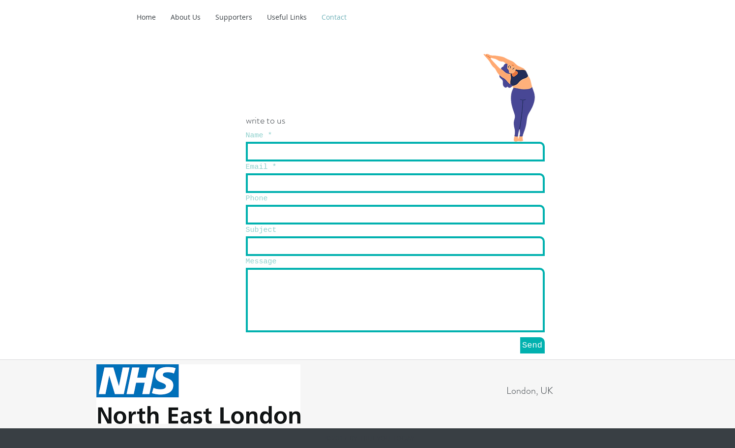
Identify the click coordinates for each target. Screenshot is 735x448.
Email (257, 167)
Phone (257, 198)
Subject (261, 230)
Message (261, 261)
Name (255, 135)
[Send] (532, 345)
